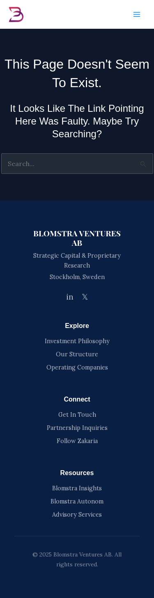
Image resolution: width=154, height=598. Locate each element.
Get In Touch (77, 414)
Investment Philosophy (77, 341)
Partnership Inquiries (77, 428)
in (70, 297)
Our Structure (77, 354)
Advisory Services (77, 514)
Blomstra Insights (77, 488)
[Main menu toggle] (137, 14)
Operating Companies (77, 367)
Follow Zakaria (77, 441)
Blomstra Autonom (77, 501)
